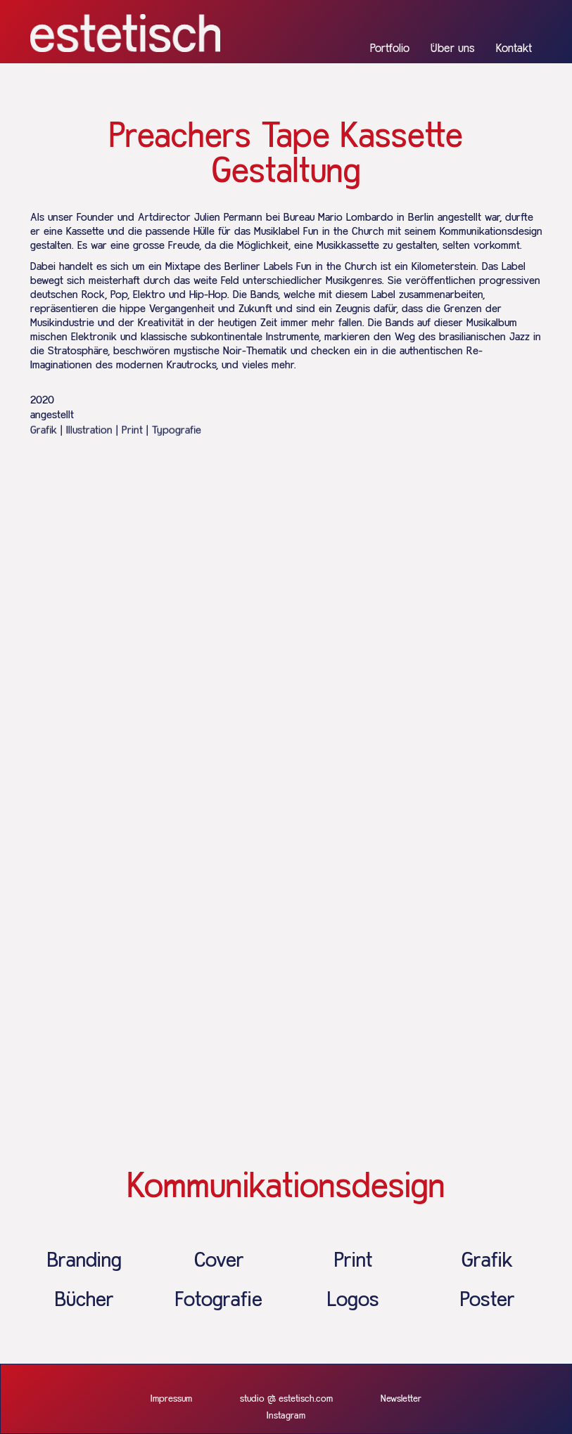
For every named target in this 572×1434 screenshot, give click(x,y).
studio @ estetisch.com (286, 1399)
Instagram (286, 1416)
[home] (125, 33)
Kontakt (514, 49)
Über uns (453, 49)
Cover (219, 1261)
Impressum (171, 1399)
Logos (353, 1300)
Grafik (487, 1261)
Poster (487, 1300)
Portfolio (389, 49)
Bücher (84, 1300)
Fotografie (218, 1300)
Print (353, 1261)
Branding (84, 1261)
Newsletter (401, 1399)
